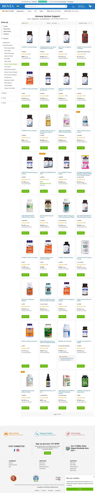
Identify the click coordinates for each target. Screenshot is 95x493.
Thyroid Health (8, 85)
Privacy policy (50, 490)
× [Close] (93, 477)
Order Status (73, 464)
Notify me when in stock (65, 360)
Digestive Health (8, 56)
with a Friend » (71, 11)
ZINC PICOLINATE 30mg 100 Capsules (46, 216)
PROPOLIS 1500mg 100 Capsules (29, 341)
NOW (24, 93)
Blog (10, 466)
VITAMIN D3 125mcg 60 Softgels (29, 47)
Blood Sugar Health (9, 48)
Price (3, 103)
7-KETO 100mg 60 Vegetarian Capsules (84, 131)
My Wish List (42, 464)
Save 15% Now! (8, 11)
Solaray (42, 135)
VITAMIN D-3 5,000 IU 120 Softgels (30, 257)
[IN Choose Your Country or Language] (18, 6)
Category (4, 38)
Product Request (74, 466)
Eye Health (7, 58)
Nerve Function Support (10, 75)
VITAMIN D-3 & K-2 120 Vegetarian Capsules (66, 300)
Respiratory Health (9, 80)
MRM (79, 395)
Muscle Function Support (11, 72)
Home (29, 19)
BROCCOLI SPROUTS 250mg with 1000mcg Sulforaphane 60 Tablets (66, 216)
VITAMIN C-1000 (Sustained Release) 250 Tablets (46, 258)
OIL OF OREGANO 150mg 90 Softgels (65, 173)
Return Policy (73, 470)
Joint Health (7, 66)
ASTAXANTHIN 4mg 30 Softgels (84, 88)
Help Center (72, 463)
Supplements (35, 19)
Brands (29, 11)
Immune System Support (11, 64)
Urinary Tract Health (9, 88)
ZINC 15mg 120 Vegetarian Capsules (65, 47)
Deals (42, 11)
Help (73, 7)
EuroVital (80, 135)
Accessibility (37, 490)
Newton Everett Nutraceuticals (84, 51)
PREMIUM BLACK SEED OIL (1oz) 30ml (47, 391)
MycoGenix (62, 135)
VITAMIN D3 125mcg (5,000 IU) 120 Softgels (84, 47)
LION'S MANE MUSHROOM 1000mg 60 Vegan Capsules (28, 216)
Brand (3, 93)
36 (90, 23)
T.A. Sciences (80, 262)
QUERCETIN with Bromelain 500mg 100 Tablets (28, 391)
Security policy (57, 490)
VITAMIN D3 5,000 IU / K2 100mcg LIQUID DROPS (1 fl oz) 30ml (48, 47)
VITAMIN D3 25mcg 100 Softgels (29, 130)
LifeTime (43, 220)
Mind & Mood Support (10, 69)
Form (3, 98)
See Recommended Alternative (67, 358)
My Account (42, 463)
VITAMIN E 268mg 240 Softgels (66, 257)
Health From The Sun (45, 345)
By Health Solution (45, 19)
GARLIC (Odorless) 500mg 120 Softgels (84, 300)
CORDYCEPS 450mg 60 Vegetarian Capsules (30, 173)
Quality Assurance (13, 464)
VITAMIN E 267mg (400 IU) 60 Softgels (84, 342)
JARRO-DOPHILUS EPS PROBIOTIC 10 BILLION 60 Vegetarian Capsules (67, 392)
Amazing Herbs (44, 395)
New (35, 11)
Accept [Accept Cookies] (79, 489)
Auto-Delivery (42, 468)
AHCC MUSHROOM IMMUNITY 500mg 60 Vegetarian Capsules (84, 216)
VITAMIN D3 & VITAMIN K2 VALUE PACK (48, 173)
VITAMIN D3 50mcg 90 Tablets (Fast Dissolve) (47, 89)
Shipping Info (73, 468)
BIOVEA (24, 51)
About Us (11, 463)
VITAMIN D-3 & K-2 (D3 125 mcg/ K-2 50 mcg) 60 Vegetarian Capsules (47, 132)
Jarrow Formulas (63, 395)
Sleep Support (8, 83)
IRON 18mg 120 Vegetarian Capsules (28, 300)
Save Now (47, 453)
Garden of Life (81, 177)
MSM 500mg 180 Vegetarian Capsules (65, 89)
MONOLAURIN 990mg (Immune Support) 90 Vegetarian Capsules (47, 342)
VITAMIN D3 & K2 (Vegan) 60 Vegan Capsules (83, 391)
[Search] (65, 6)
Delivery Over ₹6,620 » (54, 11)
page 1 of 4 (57, 414)
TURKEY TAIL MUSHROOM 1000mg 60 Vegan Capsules (65, 131)
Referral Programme (44, 466)
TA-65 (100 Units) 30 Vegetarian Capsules (84, 258)
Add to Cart (25, 64)
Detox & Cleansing (9, 53)
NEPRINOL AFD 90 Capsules (65, 341)
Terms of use (43, 490)
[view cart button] (91, 6)
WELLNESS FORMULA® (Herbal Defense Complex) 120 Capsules (47, 300)
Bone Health (7, 50)
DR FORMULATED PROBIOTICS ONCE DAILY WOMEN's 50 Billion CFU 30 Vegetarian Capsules (84, 174)
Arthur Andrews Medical (64, 345)
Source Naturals (63, 220)
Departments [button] (21, 11)
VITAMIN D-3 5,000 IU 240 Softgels (30, 88)
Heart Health (7, 61)
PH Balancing (7, 77)
